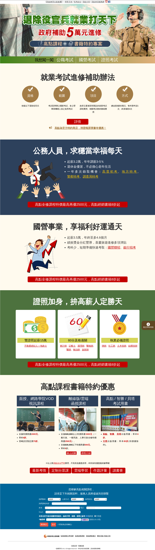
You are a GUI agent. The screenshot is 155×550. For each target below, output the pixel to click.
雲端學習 (81, 469)
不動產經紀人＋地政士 (35, 342)
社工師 (113, 342)
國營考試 (87, 59)
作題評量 (100, 469)
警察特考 (73, 175)
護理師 (80, 342)
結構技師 (130, 342)
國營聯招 (114, 246)
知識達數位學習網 (67, 536)
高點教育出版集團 (54, 2)
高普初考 (110, 170)
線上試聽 (71, 451)
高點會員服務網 (97, 2)
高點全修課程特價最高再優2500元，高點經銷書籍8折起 (77, 203)
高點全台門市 (59, 462)
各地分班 (74, 546)
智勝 (112, 432)
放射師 (84, 345)
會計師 (66, 342)
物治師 (76, 345)
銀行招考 (129, 246)
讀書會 (118, 469)
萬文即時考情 (148, 325)
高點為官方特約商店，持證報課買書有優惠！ (80, 128)
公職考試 (65, 59)
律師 (107, 342)
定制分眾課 (60, 469)
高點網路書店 (91, 536)
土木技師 (121, 342)
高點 (105, 432)
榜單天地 (68, 2)
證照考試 (109, 59)
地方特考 (129, 170)
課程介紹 (86, 451)
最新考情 (39, 469)
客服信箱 (81, 546)
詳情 (77, 122)
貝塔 (119, 432)
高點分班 (86, 2)
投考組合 (77, 2)
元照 (105, 440)
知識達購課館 (80, 536)
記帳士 (73, 342)
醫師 (70, 345)
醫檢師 (87, 342)
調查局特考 (90, 175)
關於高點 (100, 536)
